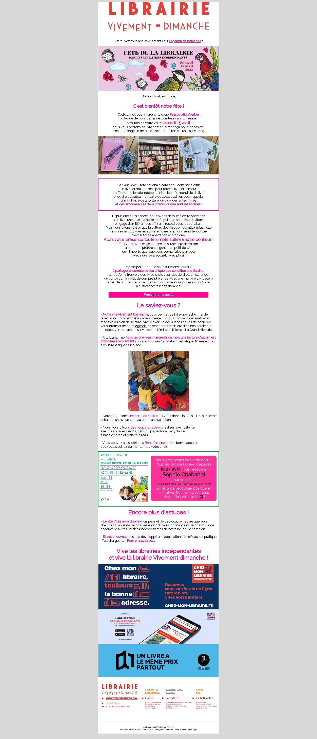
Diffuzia (170, 727)
